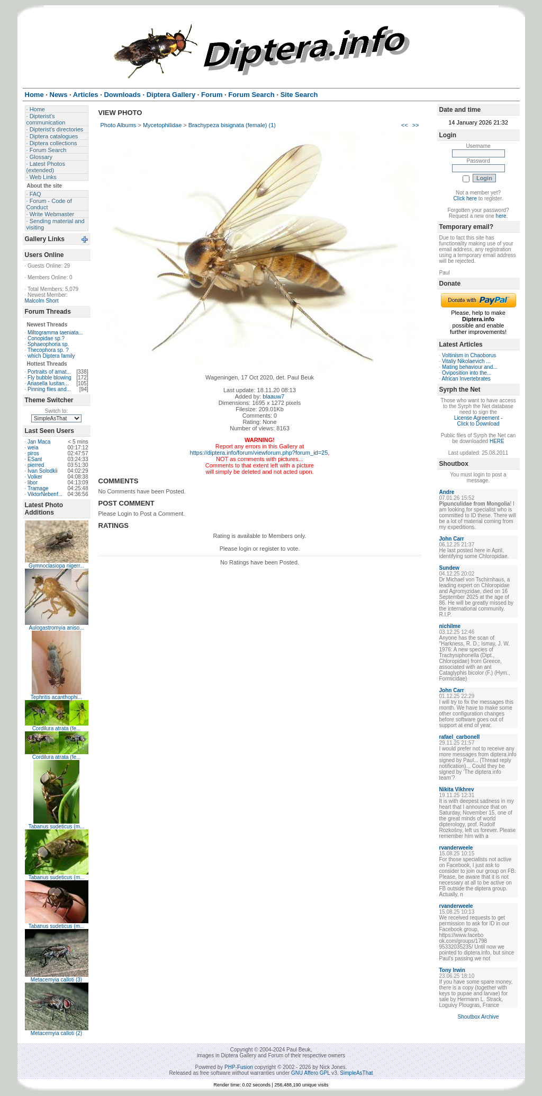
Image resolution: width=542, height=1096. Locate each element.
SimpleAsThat (356, 1073)
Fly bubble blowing (49, 378)
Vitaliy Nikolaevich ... (466, 361)
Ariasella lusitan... (48, 383)
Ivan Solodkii (43, 471)
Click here (465, 198)
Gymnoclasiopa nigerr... (56, 566)
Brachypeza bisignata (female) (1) (232, 125)
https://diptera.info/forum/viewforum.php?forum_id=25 (259, 452)
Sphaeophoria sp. (48, 344)
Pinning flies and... (49, 389)
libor (33, 482)
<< (404, 125)
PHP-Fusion (238, 1067)
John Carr (451, 539)
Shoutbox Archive (478, 1017)
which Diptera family (51, 356)
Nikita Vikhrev (456, 789)
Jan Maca (39, 442)
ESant (35, 459)
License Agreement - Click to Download (478, 421)
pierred (36, 465)
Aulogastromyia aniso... (56, 628)
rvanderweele (456, 848)
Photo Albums (119, 125)
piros (33, 453)
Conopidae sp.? (46, 338)
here (501, 216)
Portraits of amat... (49, 372)
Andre (447, 492)
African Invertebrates (466, 379)
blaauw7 (273, 396)
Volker (35, 477)
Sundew (449, 568)
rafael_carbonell (459, 737)
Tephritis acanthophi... (56, 697)
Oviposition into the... (466, 373)
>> (415, 125)
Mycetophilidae (162, 125)
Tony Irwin (452, 970)
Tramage (38, 488)
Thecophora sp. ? (48, 350)
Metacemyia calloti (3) (56, 980)
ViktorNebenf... (45, 494)
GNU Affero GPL (310, 1073)
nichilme (450, 626)
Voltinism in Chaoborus (469, 355)
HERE (497, 441)
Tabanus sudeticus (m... (57, 826)
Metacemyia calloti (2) (56, 1033)
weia (33, 447)
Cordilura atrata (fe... (56, 728)
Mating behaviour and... (470, 367)
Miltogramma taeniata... (55, 332)
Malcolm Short (42, 301)
